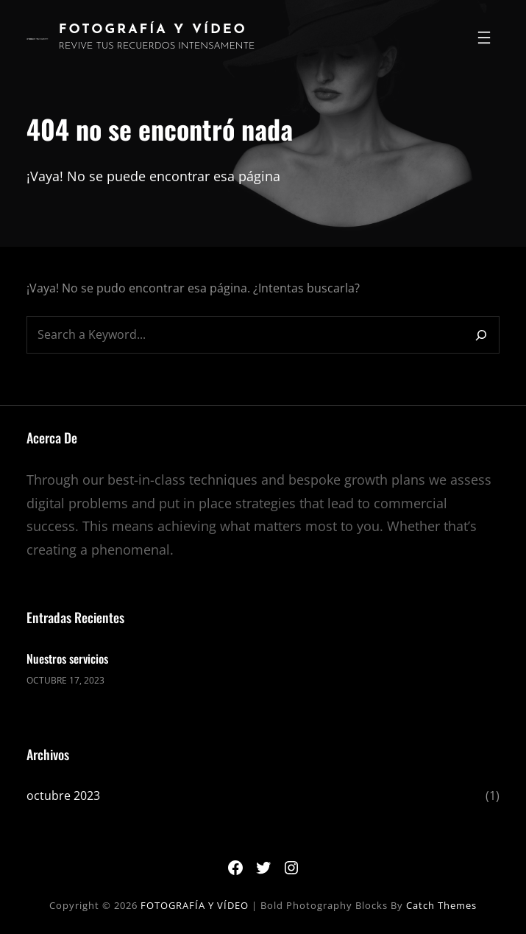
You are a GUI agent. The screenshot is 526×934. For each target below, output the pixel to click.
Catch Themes (441, 905)
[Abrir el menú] (484, 37)
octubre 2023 (63, 795)
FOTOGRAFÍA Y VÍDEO (153, 30)
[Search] (481, 335)
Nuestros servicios (67, 658)
